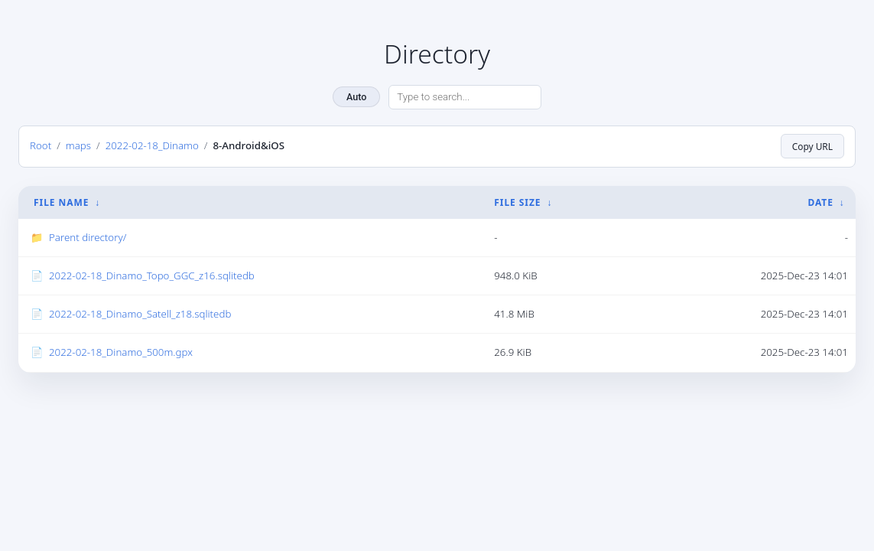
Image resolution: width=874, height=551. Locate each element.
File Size (517, 202)
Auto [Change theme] (356, 97)
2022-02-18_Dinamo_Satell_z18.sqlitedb (140, 314)
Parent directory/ (87, 237)
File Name (61, 202)
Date (820, 202)
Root (40, 145)
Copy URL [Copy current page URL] (812, 146)
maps (78, 145)
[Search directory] (464, 97)
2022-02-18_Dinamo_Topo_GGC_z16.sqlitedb (152, 275)
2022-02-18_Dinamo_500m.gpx (121, 352)
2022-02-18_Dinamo (152, 145)
